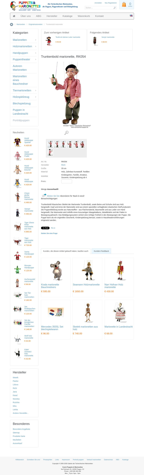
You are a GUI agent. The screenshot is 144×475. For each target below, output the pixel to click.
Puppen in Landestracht (20, 111)
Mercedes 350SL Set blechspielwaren (52, 328)
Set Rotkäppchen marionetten (29, 309)
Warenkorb (84, 16)
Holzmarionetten (22, 46)
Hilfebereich (19, 460)
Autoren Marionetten (20, 68)
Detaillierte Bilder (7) (66, 133)
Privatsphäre (47, 460)
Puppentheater (21, 59)
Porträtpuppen (21, 120)
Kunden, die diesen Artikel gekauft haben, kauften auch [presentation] (65, 251)
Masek (15, 377)
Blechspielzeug (22, 103)
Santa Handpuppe (29, 253)
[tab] (65, 251)
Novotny (16, 399)
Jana (15, 392)
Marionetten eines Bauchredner (20, 80)
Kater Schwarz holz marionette (28, 352)
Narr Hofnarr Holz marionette (114, 286)
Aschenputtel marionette (29, 280)
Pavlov (15, 381)
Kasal (15, 395)
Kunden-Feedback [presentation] (101, 251)
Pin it (53, 228)
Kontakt (99, 16)
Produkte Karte (19, 436)
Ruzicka (16, 402)
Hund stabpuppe (28, 180)
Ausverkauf (17, 443)
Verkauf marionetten (94, 460)
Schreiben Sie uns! (33, 460)
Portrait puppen (78, 460)
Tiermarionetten (22, 90)
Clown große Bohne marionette (28, 196)
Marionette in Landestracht (119, 327)
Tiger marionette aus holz (28, 240)
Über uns (26, 16)
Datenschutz (108, 460)
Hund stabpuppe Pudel (28, 154)
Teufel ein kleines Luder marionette (68, 37)
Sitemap (16, 433)
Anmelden (98, 3)
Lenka (15, 409)
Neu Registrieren (111, 3)
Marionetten (21, 24)
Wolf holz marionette (28, 337)
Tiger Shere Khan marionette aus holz (29, 226)
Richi (63, 165)
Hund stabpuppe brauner (28, 168)
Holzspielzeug (21, 96)
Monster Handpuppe (29, 266)
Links (57, 460)
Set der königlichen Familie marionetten (29, 323)
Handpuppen (20, 52)
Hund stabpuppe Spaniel (28, 140)
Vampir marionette (108, 37)
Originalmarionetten (35, 24)
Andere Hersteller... (21, 413)
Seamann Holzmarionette (86, 284)
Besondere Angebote (21, 429)
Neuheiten (17, 440)
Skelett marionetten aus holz (85, 328)
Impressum (66, 460)
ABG (38, 16)
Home (11, 24)
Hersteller (52, 16)
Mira (14, 406)
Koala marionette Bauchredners (50, 286)
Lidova (15, 385)
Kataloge (68, 16)
